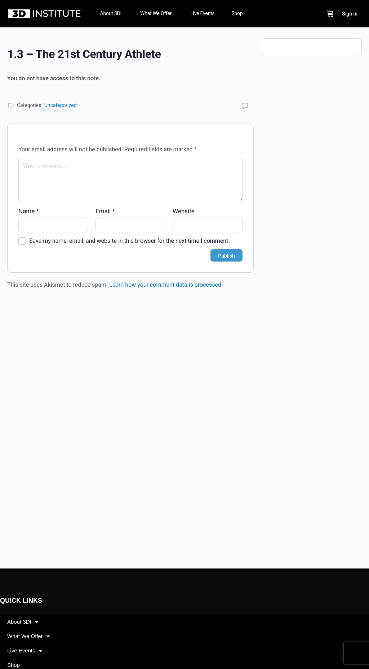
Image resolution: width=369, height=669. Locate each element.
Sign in (349, 14)
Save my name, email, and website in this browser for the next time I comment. (129, 240)
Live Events (24, 651)
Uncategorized (60, 105)
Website (184, 211)
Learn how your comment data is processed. (166, 284)
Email (105, 211)
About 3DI (22, 622)
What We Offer (28, 636)
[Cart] (330, 13)
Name (28, 211)
